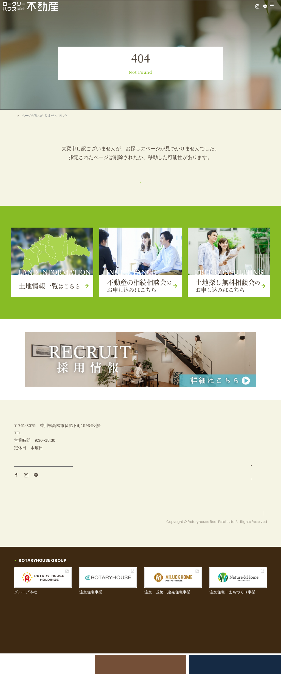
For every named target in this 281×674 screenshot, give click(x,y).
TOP (17, 116)
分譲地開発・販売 (195, 487)
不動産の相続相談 (246, 432)
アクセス (43, 494)
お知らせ (238, 487)
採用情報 (238, 500)
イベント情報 (242, 459)
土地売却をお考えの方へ (53, 664)
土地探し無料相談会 (227, 664)
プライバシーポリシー (250, 534)
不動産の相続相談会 (140, 664)
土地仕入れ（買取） (197, 473)
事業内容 (185, 459)
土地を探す (187, 446)
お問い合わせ (242, 473)
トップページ (140, 185)
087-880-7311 (35, 457)
